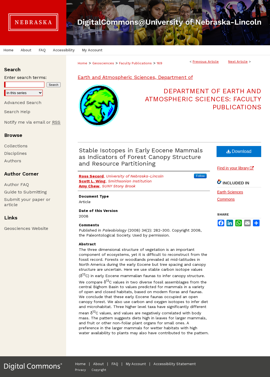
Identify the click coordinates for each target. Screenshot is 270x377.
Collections (16, 145)
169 (159, 63)
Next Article (238, 61)
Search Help (17, 111)
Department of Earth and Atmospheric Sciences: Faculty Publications (203, 99)
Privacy (80, 370)
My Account (136, 364)
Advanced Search (22, 102)
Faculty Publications (135, 63)
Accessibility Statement (174, 364)
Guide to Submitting (25, 192)
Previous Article (206, 61)
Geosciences (103, 63)
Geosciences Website (26, 228)
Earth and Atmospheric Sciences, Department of (135, 77)
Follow (200, 175)
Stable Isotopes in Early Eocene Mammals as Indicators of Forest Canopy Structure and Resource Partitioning (141, 157)
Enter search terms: (25, 77)
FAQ (114, 364)
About (98, 364)
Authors (12, 160)
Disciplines (15, 153)
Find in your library (235, 168)
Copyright (98, 370)
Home (82, 63)
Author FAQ (16, 184)
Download (239, 151)
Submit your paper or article (27, 202)
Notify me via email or (32, 122)
